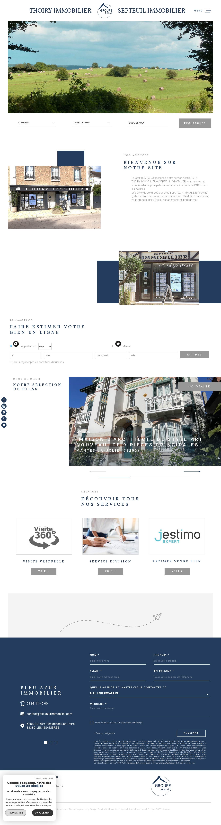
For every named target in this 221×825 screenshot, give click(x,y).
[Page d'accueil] (104, 11)
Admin (132, 809)
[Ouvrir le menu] (202, 11)
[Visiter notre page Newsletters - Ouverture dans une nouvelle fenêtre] (4, 425)
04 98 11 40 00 (37, 703)
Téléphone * (164, 671)
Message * (98, 704)
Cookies (166, 809)
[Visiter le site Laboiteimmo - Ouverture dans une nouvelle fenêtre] (21, 809)
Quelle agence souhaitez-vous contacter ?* (128, 687)
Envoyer (191, 733)
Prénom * (161, 654)
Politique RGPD (154, 809)
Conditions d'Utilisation (165, 763)
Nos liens (141, 809)
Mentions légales (119, 809)
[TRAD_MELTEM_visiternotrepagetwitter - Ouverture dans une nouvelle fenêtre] (4, 418)
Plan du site (103, 809)
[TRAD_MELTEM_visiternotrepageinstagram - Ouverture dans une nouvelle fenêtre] (4, 406)
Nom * (95, 654)
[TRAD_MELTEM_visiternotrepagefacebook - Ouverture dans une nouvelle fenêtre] (4, 400)
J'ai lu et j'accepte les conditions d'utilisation (38, 362)
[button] (198, 471)
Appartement (23, 346)
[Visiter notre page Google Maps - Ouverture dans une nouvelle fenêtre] (4, 412)
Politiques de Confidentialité (138, 763)
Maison (123, 346)
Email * (96, 671)
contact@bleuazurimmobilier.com (49, 714)
